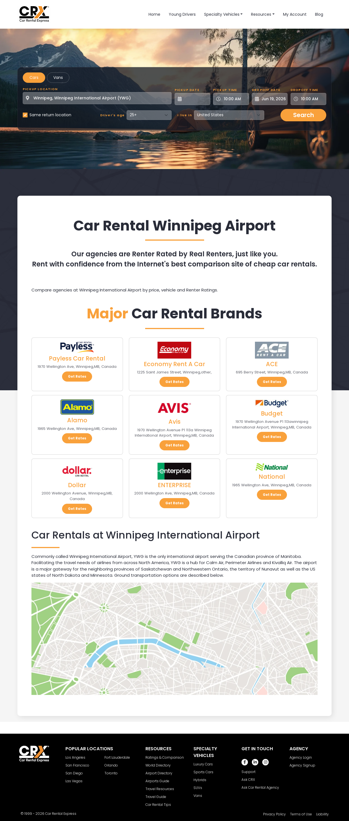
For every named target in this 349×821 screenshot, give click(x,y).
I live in (184, 115)
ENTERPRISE (174, 485)
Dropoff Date (266, 90)
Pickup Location (40, 89)
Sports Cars (203, 772)
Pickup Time (225, 90)
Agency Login (300, 757)
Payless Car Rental (77, 358)
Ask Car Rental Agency (260, 787)
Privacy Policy (274, 814)
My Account (295, 14)
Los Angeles (75, 757)
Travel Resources (159, 788)
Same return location (50, 115)
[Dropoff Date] (273, 99)
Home (154, 14)
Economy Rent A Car (174, 364)
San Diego (74, 773)
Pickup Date (187, 90)
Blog (319, 14)
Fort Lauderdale (117, 757)
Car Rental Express (60, 813)
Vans (58, 77)
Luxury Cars (203, 764)
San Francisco (77, 765)
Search (303, 115)
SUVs (197, 787)
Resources (261, 14)
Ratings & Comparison (164, 757)
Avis (174, 422)
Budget (272, 413)
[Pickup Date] (195, 99)
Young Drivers (182, 14)
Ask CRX (248, 779)
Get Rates (77, 376)
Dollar (77, 485)
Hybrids (199, 779)
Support (248, 771)
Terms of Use (301, 814)
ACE (272, 364)
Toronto (111, 773)
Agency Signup (302, 765)
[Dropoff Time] (311, 99)
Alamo (77, 420)
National (272, 477)
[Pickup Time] (234, 99)
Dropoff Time (304, 90)
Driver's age (112, 115)
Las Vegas (74, 781)
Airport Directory (158, 773)
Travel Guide (155, 796)
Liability (322, 814)
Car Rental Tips (158, 804)
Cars (33, 77)
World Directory (158, 765)
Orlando (111, 765)
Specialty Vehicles (221, 14)
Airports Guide (157, 781)
